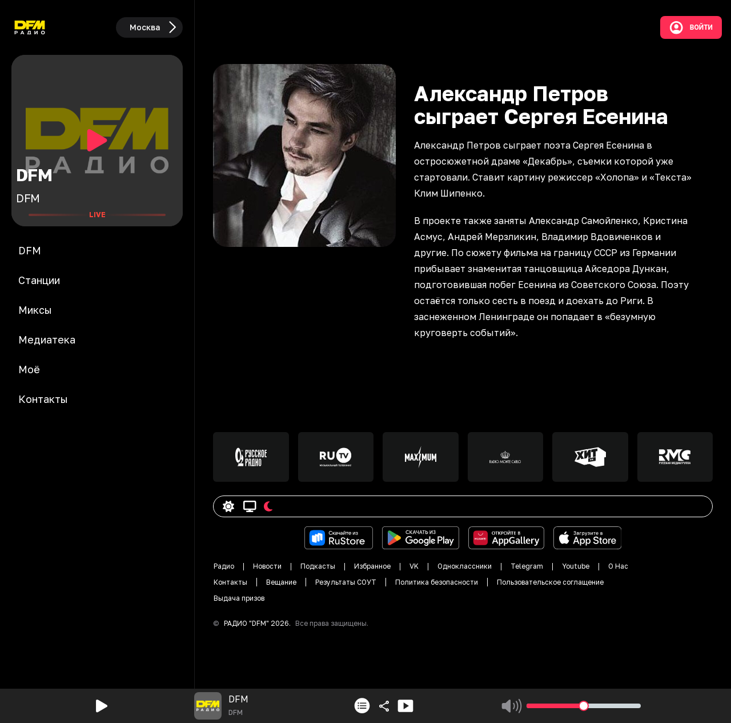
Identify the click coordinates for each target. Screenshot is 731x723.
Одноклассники (464, 566)
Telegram (527, 566)
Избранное (372, 566)
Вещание (281, 582)
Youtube (575, 566)
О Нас (618, 566)
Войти (691, 27)
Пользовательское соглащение (550, 582)
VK (414, 566)
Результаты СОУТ (345, 582)
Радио (224, 566)
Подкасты (317, 566)
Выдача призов (239, 598)
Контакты (230, 582)
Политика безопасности (436, 582)
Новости (267, 566)
